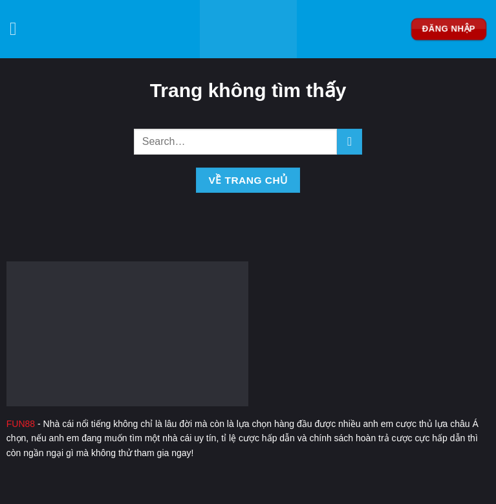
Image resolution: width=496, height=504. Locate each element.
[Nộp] (349, 141)
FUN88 (20, 424)
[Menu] (19, 29)
